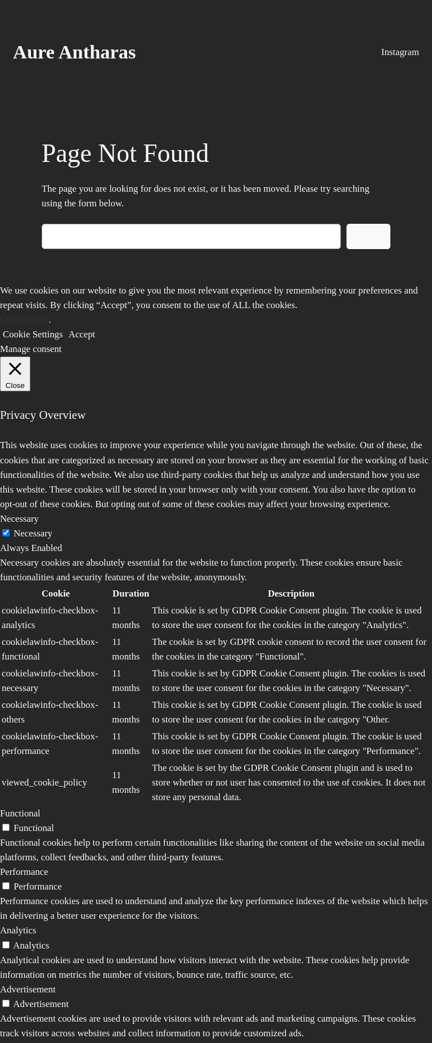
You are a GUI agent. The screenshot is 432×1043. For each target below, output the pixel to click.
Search (368, 236)
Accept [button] (82, 334)
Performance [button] (24, 871)
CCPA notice (24, 319)
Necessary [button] (19, 518)
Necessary (33, 533)
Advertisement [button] (28, 989)
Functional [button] (20, 813)
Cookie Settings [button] (33, 334)
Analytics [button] (18, 930)
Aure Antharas (74, 51)
